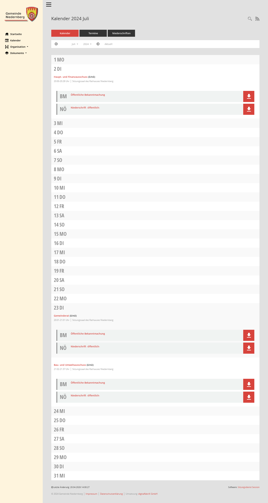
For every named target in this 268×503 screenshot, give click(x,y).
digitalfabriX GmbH (148, 493)
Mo (60, 59)
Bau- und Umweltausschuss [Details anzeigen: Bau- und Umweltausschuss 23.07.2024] (70, 364)
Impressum (91, 493)
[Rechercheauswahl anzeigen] (250, 19)
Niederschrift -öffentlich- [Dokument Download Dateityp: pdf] (85, 107)
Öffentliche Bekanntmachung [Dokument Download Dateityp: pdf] (88, 94)
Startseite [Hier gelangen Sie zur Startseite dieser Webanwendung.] (13, 34)
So (59, 160)
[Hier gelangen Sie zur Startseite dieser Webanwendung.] (21, 13)
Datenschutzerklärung (111, 493)
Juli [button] (75, 44)
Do (60, 132)
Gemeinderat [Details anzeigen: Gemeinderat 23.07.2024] (61, 315)
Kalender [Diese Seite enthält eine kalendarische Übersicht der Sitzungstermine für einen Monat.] (13, 40)
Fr (59, 141)
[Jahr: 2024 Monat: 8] (98, 44)
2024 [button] (87, 44)
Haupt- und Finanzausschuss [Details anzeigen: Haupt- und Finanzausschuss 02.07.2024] (71, 76)
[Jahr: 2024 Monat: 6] (56, 44)
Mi (60, 123)
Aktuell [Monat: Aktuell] (108, 44)
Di (59, 68)
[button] (21, 47)
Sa (59, 150)
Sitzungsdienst (248, 487)
